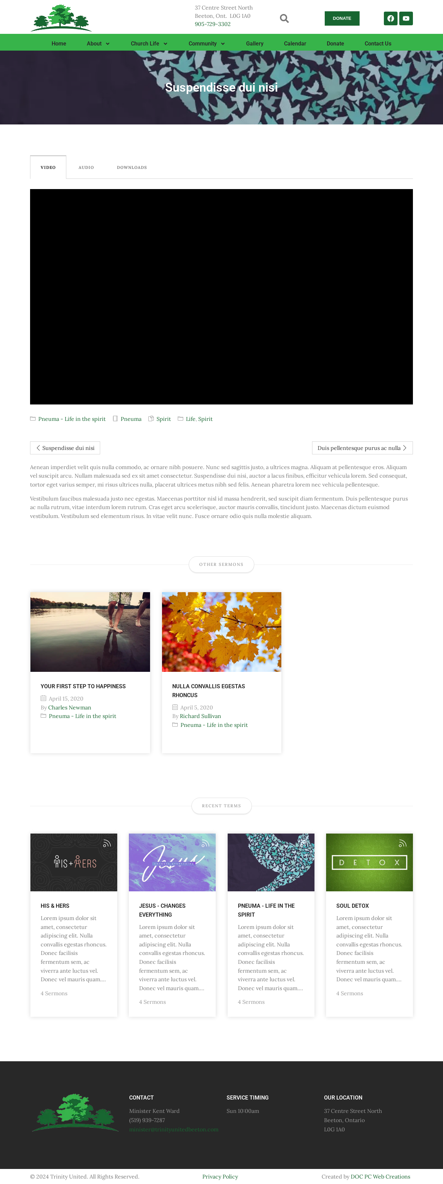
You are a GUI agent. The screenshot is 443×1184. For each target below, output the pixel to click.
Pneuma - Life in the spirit (72, 418)
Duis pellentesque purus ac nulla (362, 447)
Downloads (132, 167)
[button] (284, 18)
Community (207, 44)
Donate (335, 43)
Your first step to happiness (83, 686)
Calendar (295, 43)
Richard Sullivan (200, 716)
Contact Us (378, 43)
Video (48, 167)
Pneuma (131, 418)
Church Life (149, 44)
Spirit (164, 418)
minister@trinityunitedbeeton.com (173, 1129)
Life (191, 418)
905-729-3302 (213, 24)
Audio (86, 167)
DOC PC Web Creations (380, 1176)
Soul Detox (352, 906)
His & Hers (55, 906)
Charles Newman (69, 707)
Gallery (255, 43)
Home (59, 43)
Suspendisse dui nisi (65, 447)
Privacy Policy (220, 1176)
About (98, 44)
